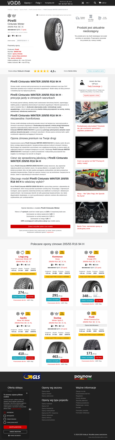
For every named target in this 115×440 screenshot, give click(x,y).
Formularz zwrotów (82, 410)
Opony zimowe (46, 393)
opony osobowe (16, 58)
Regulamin (79, 396)
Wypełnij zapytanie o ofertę (91, 95)
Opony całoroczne (47, 396)
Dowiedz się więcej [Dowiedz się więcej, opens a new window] (16, 408)
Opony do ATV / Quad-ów (50, 413)
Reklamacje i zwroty (82, 405)
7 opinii (23, 29)
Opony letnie (46, 391)
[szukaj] (95, 3)
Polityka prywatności (82, 403)
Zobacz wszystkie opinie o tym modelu (40, 226)
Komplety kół (49, 3)
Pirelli (17, 49)
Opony (28, 3)
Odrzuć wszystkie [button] (15, 431)
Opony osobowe (47, 403)
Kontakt (78, 407)
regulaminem (50, 232)
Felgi (39, 3)
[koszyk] (102, 3)
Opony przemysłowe (48, 420)
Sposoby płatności (82, 400)
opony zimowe (17, 54)
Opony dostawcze (47, 408)
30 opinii (64, 267)
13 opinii (64, 329)
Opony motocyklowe (48, 410)
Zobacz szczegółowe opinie (96, 71)
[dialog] (15, 414)
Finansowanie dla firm (19, 300)
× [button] (26, 393)
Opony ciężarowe (47, 415)
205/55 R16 (17, 51)
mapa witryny (91, 437)
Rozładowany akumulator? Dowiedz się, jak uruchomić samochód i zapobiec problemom (91, 128)
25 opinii (98, 267)
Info (88, 3)
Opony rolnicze (46, 417)
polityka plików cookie (101, 437)
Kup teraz (30, 296)
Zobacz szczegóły (19, 296)
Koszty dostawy (81, 398)
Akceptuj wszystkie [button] (15, 427)
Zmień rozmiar (11, 40)
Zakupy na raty (80, 391)
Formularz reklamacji (82, 413)
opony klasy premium (19, 56)
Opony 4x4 (45, 406)
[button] (15, 435)
